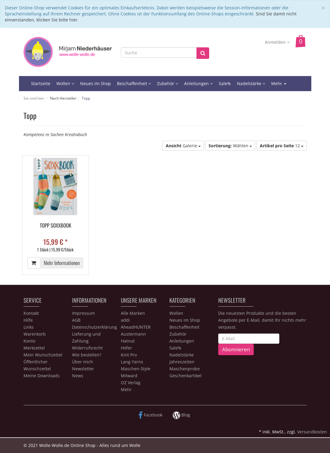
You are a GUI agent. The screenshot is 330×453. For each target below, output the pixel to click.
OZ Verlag (130, 382)
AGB (76, 320)
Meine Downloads (42, 375)
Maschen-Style (135, 369)
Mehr (278, 83)
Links (29, 327)
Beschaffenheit (134, 83)
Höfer (126, 348)
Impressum (83, 313)
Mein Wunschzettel (43, 355)
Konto (29, 341)
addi (125, 320)
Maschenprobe (184, 369)
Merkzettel (34, 348)
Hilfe (28, 320)
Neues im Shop (95, 83)
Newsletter (83, 369)
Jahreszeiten (181, 362)
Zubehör (167, 83)
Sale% (225, 83)
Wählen (230, 145)
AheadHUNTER (136, 327)
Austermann (133, 334)
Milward (129, 375)
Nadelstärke (251, 83)
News (77, 375)
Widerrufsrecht (87, 348)
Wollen (65, 83)
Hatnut (128, 341)
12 (281, 145)
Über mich (82, 362)
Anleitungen (198, 83)
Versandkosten (312, 432)
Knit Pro (129, 355)
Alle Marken (133, 313)
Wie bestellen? (86, 355)
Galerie (183, 145)
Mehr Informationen (62, 262)
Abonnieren (236, 349)
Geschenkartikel (185, 375)
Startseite (40, 83)
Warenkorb (35, 334)
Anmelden (277, 42)
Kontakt (31, 313)
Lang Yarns (132, 362)
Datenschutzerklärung (94, 327)
